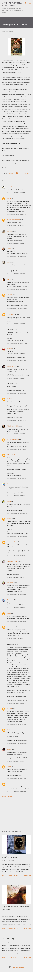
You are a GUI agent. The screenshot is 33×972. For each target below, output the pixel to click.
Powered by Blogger (16, 967)
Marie (9, 501)
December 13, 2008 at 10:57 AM (17, 343)
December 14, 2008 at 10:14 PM (17, 513)
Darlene (9, 231)
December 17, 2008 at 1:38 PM (16, 638)
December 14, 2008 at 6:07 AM (16, 434)
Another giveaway (9, 857)
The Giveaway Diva (13, 426)
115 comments (13, 928)
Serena (9, 749)
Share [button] (27, 173)
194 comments (13, 876)
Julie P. (9, 248)
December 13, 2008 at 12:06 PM (17, 378)
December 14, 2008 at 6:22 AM (16, 449)
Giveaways (10, 173)
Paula (9, 613)
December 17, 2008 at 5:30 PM (16, 703)
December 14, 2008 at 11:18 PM (17, 536)
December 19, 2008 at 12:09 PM (17, 792)
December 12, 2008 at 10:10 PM (17, 289)
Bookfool (10, 484)
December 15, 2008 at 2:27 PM (16, 621)
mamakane (10, 627)
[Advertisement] (16, 814)
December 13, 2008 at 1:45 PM (16, 393)
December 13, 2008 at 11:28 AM (17, 360)
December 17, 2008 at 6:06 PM (16, 724)
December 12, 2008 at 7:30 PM (16, 214)
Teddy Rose (10, 399)
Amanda (9, 187)
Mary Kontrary (11, 366)
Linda (9, 198)
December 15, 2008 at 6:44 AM (16, 577)
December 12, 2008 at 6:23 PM (16, 193)
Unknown (10, 730)
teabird (9, 348)
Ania (8, 262)
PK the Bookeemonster (14, 455)
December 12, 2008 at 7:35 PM (16, 225)
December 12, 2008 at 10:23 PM (17, 308)
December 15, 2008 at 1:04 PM (16, 594)
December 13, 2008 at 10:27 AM (17, 324)
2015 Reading (8, 938)
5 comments (12, 957)
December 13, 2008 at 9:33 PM (16, 420)
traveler (9, 708)
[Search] (26, 3)
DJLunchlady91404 (13, 439)
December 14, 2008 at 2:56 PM (16, 478)
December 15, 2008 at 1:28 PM (16, 608)
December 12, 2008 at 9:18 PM (16, 274)
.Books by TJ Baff (12, 561)
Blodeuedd (10, 582)
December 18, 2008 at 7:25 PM (16, 778)
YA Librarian (11, 314)
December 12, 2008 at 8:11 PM (16, 243)
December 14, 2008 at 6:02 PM (16, 496)
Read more (27, 876)
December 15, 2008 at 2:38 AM (16, 556)
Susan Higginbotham (13, 219)
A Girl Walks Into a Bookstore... (12, 4)
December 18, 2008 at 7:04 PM (16, 761)
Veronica (10, 600)
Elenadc (9, 518)
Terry (9, 766)
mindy (9, 784)
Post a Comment (7, 796)
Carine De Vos (11, 542)
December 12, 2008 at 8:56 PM (16, 256)
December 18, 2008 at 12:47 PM (17, 743)
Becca (9, 279)
